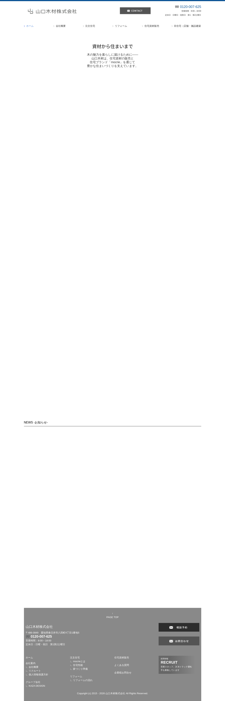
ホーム (30, 26)
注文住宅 (90, 26)
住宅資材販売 (151, 26)
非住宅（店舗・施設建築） (187, 26)
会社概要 (61, 26)
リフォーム (121, 26)
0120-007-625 (41, 636)
